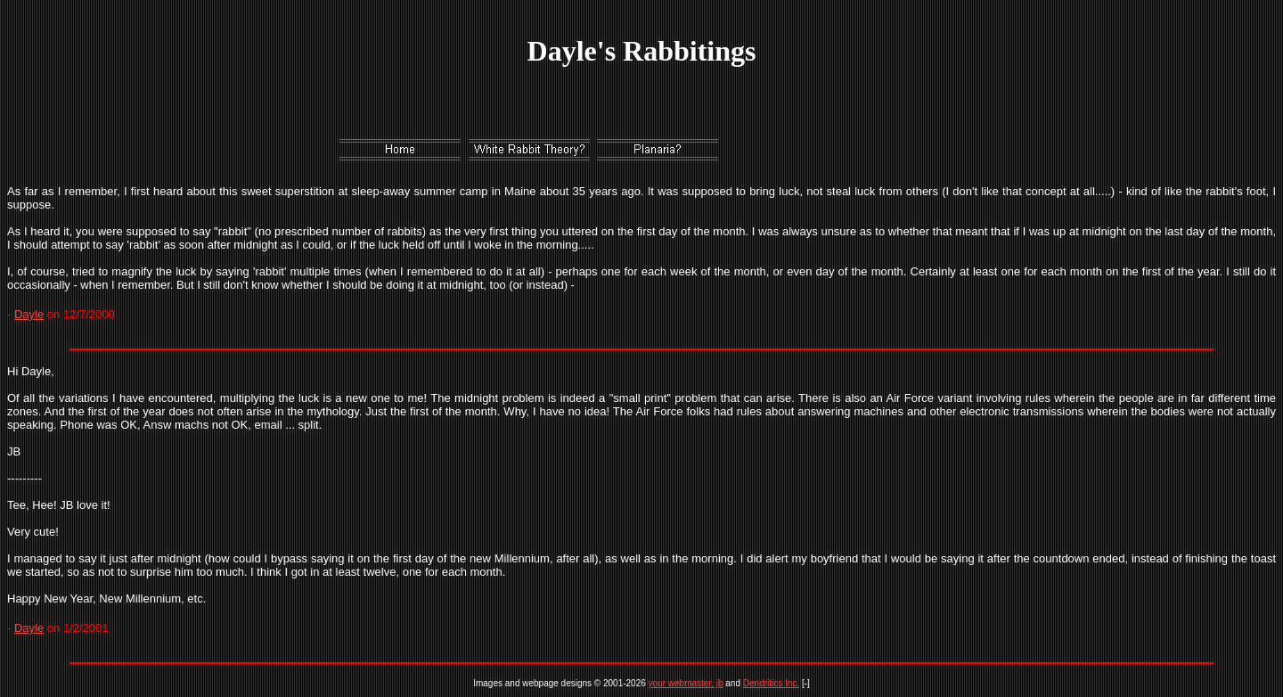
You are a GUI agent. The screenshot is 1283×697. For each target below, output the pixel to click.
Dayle (29, 314)
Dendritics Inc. (771, 683)
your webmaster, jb (686, 683)
